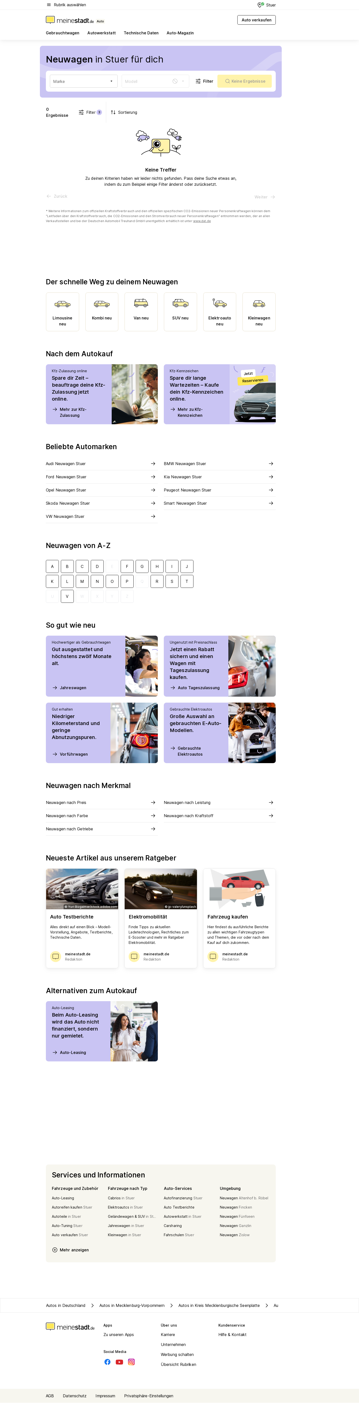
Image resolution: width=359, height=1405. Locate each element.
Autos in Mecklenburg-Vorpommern (127, 1308)
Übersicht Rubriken (178, 1366)
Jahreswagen (69, 690)
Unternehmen (173, 1346)
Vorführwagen (70, 756)
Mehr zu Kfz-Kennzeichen (186, 414)
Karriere (168, 1336)
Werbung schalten (177, 1356)
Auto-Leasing (69, 1055)
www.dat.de (202, 223)
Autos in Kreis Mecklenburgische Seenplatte (214, 1308)
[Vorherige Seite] (56, 198)
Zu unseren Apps (118, 1336)
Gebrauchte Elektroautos (186, 753)
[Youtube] (119, 1364)
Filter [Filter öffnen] (204, 81)
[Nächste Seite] (265, 199)
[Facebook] (107, 1364)
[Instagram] (131, 1364)
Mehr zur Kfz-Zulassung (69, 414)
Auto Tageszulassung (195, 690)
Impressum (105, 1398)
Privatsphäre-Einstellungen (148, 1398)
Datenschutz (75, 1398)
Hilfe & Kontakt (232, 1336)
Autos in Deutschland (66, 1307)
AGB (50, 1398)
